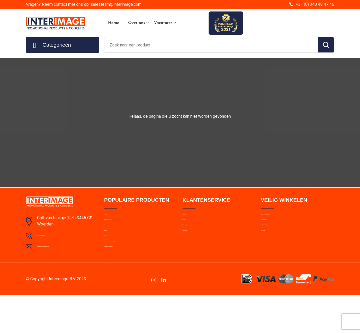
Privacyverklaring (275, 228)
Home (113, 23)
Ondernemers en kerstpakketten (131, 273)
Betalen (188, 228)
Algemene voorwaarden (281, 217)
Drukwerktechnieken (121, 284)
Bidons (110, 251)
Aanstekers (114, 239)
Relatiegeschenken (120, 228)
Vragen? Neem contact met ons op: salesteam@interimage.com (83, 4)
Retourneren (193, 251)
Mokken (110, 262)
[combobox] (211, 44)
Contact (189, 217)
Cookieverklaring (275, 239)
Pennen (110, 217)
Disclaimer (270, 251)
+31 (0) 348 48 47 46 (315, 4)
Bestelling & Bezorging (201, 239)
